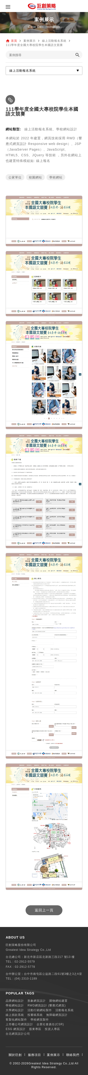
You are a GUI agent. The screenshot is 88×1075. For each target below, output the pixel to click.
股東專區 (35, 1029)
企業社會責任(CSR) (50, 1024)
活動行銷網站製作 (39, 1010)
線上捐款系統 (15, 1015)
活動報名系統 (64, 1010)
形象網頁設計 (36, 1000)
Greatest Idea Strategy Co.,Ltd (51, 1063)
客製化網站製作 (16, 1019)
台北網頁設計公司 (18, 1033)
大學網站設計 (15, 1010)
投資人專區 (52, 1029)
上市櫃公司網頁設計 (19, 1024)
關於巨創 (15, 1055)
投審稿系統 (35, 1015)
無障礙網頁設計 (57, 1015)
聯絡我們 (72, 1055)
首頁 (14, 40)
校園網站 (35, 177)
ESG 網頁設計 (16, 1029)
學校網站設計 (15, 1005)
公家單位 (15, 177)
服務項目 (34, 1055)
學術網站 (55, 177)
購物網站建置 (58, 1000)
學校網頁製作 (40, 1019)
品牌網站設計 (15, 1000)
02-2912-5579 (25, 961)
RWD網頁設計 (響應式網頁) (46, 1005)
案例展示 (53, 1055)
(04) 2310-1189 (26, 978)
